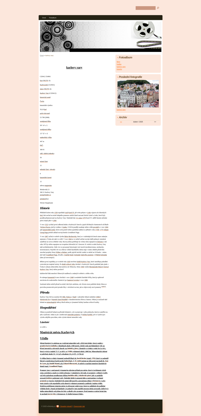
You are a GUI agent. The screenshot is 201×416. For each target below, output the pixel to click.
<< (121, 122)
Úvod (44, 18)
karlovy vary (121, 67)
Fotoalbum (52, 18)
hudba (119, 64)
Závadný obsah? (66, 406)
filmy (118, 62)
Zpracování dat (79, 406)
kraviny (119, 69)
